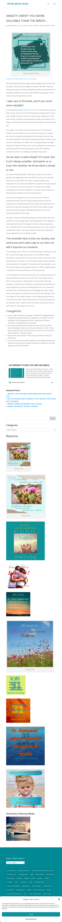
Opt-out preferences (31, 919)
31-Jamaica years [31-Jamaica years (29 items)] (23, 874)
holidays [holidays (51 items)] (49, 890)
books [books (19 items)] (33, 878)
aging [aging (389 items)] (31, 874)
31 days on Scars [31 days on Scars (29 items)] (11, 874)
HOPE (53, 25)
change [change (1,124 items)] (47, 878)
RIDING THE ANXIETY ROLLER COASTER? (23, 406)
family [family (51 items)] (30, 882)
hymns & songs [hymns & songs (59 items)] (47, 894)
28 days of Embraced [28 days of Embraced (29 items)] (23, 870)
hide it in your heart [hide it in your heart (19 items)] (39, 890)
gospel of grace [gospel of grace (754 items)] (20, 890)
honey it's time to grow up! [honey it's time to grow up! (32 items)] (14, 894)
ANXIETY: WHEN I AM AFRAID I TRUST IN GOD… (25, 404)
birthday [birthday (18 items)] (19, 878)
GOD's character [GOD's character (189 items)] (36, 886)
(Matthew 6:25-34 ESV (31, 110)
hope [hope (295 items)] (25, 894)
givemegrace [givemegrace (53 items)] (25, 886)
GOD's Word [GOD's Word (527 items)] (10, 890)
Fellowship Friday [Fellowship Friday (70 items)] (39, 882)
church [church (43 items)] (16, 882)
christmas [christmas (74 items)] (9, 882)
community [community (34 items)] (24, 882)
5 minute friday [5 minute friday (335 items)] (11, 870)
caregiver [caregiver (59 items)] (39, 878)
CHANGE (35, 25)
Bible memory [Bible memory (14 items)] (11, 878)
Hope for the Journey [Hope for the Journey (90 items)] (35, 894)
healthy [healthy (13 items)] (29, 890)
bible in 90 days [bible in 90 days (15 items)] (40, 874)
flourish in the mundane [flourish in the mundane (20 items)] (13, 886)
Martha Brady (12, 25)
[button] (59, 899)
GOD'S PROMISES (44, 25)
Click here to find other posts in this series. (21, 79)
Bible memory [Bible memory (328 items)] (50, 874)
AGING (30, 25)
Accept (31, 914)
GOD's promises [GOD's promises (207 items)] (47, 886)
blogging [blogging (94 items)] (26, 878)
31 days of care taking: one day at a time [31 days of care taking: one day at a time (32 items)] (43, 870)
